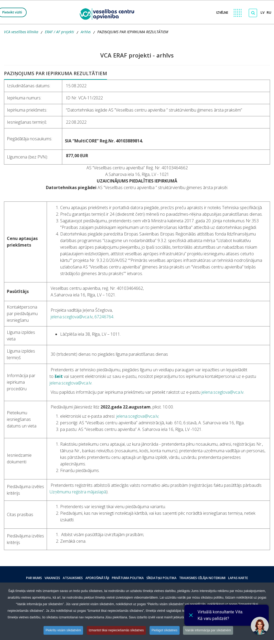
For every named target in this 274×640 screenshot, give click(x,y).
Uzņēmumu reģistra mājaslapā (78, 492)
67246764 (103, 317)
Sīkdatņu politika (161, 578)
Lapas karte (238, 578)
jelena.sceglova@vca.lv (72, 317)
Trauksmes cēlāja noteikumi (202, 578)
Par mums (34, 578)
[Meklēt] (253, 13)
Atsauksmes (73, 578)
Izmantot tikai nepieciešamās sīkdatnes (116, 630)
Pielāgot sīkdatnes (164, 630)
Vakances (52, 578)
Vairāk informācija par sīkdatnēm (208, 630)
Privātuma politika (128, 578)
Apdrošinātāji (97, 578)
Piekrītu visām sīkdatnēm (63, 630)
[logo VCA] (108, 13)
